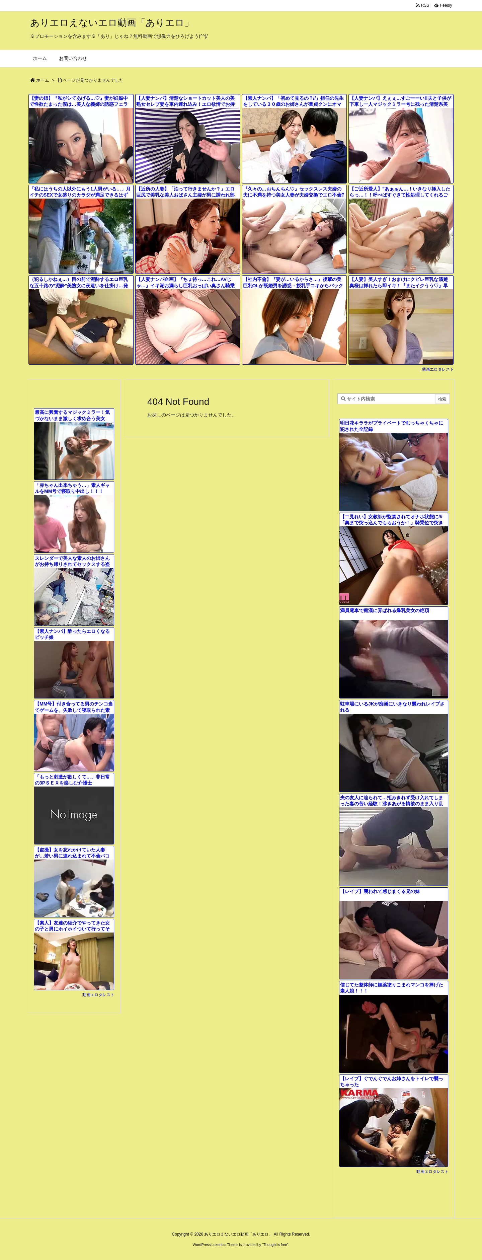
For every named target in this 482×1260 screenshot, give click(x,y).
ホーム (42, 80)
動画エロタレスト (438, 369)
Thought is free (275, 1245)
